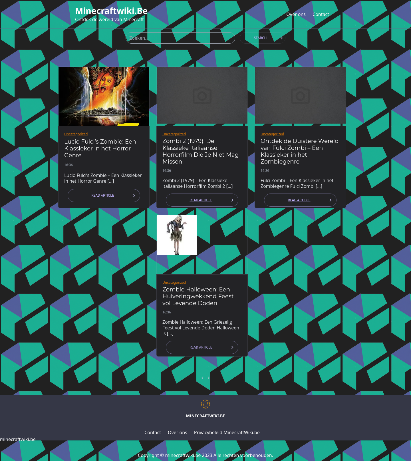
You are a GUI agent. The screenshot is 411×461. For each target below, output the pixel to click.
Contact (321, 14)
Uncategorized (76, 134)
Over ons (296, 14)
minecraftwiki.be (111, 11)
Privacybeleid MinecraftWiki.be (227, 432)
